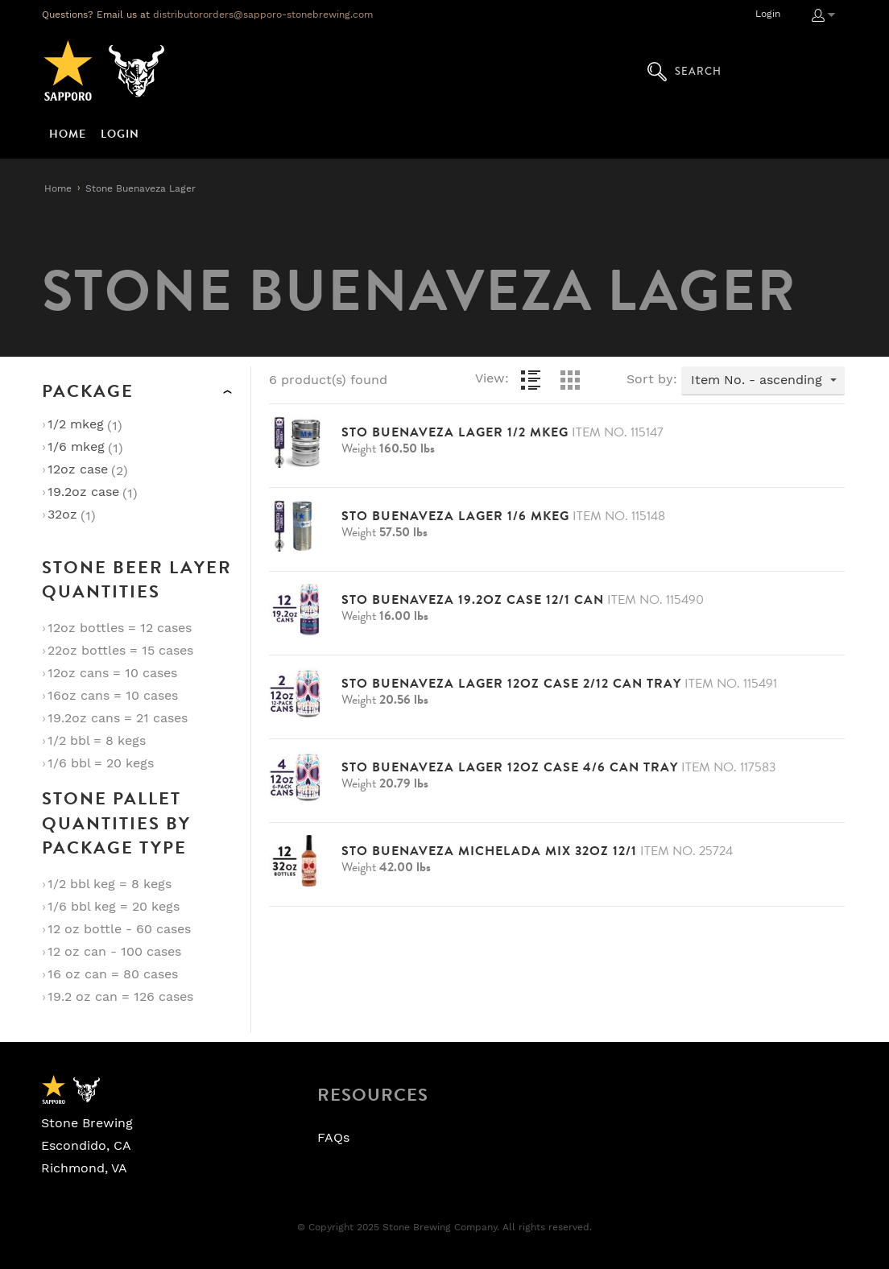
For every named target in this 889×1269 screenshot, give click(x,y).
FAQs (333, 1138)
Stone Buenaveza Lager (140, 188)
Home (58, 188)
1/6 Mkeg (76, 447)
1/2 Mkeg (76, 424)
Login (767, 13)
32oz (62, 514)
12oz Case (78, 469)
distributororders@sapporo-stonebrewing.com (263, 14)
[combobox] (763, 380)
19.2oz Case (83, 492)
